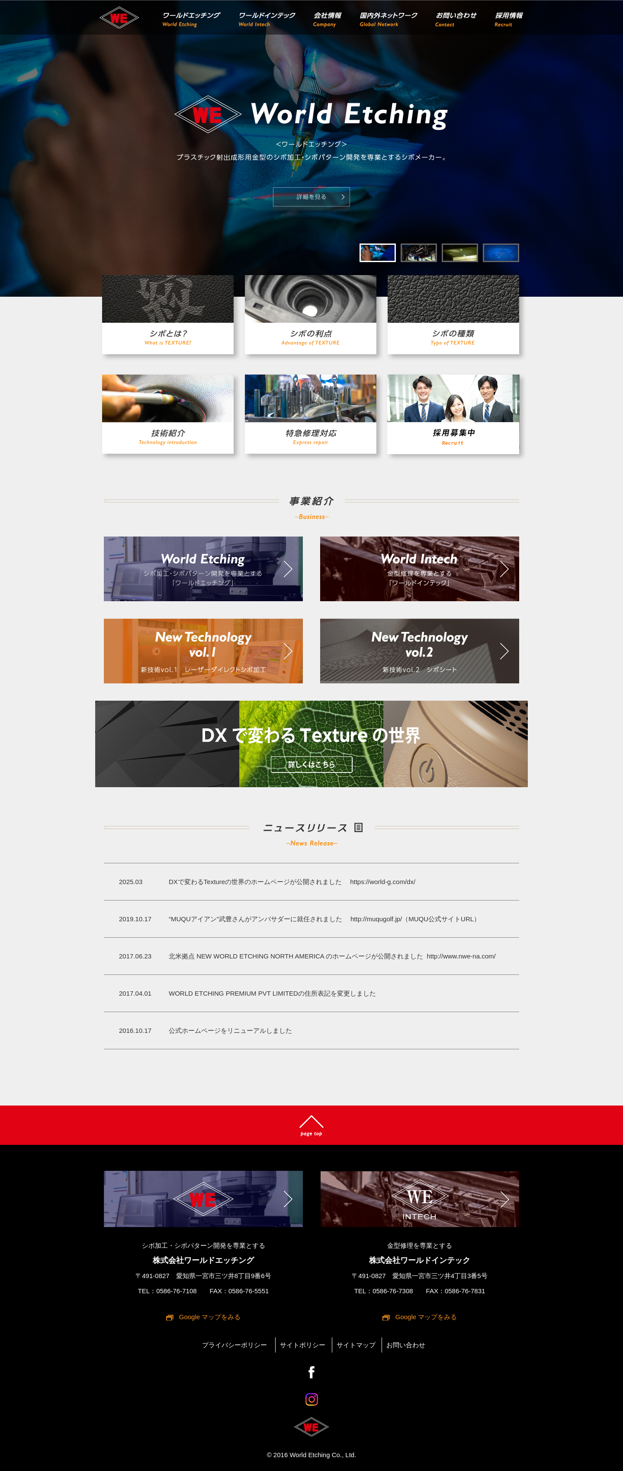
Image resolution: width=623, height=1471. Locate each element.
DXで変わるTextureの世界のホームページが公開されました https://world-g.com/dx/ (292, 881)
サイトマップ (356, 1345)
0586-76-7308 (393, 1291)
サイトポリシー (302, 1345)
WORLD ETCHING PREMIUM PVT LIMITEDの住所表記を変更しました (272, 993)
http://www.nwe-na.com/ (460, 956)
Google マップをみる (210, 1316)
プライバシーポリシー (234, 1345)
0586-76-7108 (176, 1291)
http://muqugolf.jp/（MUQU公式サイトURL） (412, 919)
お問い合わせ (405, 1345)
